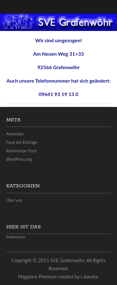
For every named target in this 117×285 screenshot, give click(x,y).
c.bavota (89, 276)
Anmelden (15, 133)
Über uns (14, 200)
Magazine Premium (37, 276)
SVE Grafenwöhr (68, 260)
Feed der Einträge (21, 142)
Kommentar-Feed (21, 150)
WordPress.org (19, 159)
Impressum (15, 236)
